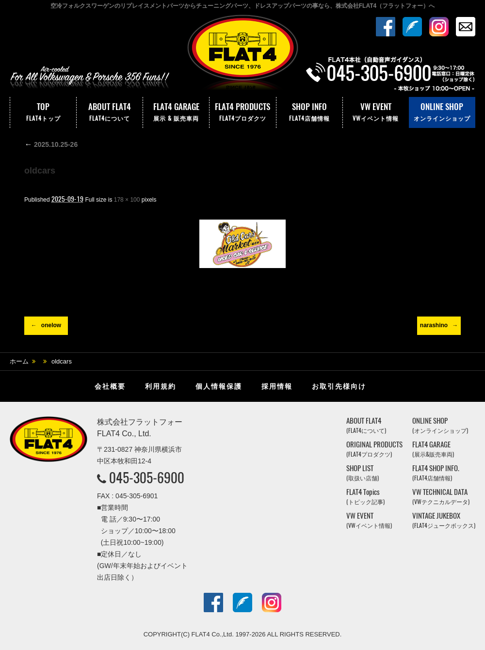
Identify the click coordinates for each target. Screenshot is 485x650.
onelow (51, 325)
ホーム (19, 361)
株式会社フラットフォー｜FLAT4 (242, 55)
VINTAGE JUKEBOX (443, 520)
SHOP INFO (309, 112)
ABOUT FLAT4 (110, 112)
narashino (434, 325)
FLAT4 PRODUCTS (242, 112)
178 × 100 (127, 199)
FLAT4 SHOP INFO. (435, 472)
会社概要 (110, 386)
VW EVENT (376, 112)
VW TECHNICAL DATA (440, 496)
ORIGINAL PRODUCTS (374, 449)
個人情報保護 (218, 386)
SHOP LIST (362, 472)
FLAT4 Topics (365, 496)
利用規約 (160, 386)
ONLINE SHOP (442, 112)
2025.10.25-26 (51, 144)
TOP (43, 112)
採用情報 (276, 386)
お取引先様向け (339, 386)
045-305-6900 (146, 477)
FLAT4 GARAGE (176, 112)
